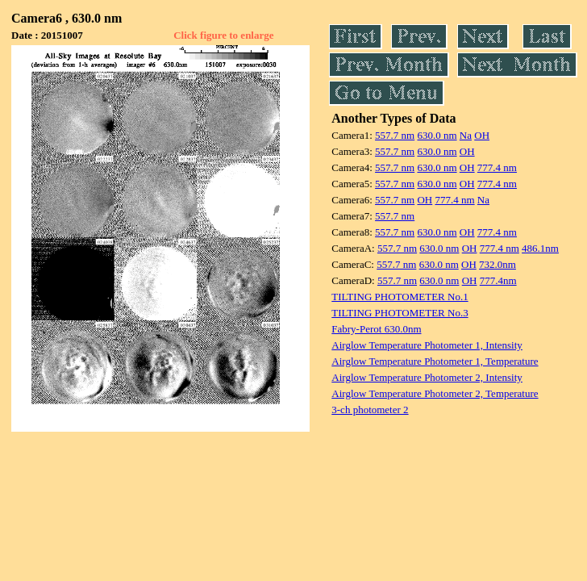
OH (481, 135)
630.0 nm (436, 135)
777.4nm (498, 280)
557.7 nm (394, 135)
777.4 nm (497, 167)
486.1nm (540, 248)
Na (466, 135)
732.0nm (497, 264)
